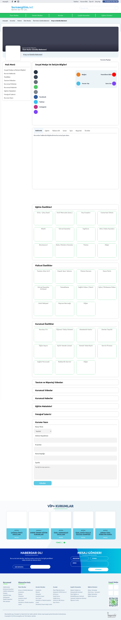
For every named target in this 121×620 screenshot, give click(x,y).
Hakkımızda (6, 587)
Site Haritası (6, 601)
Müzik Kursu (56, 598)
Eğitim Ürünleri (107, 15)
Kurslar (60, 15)
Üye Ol (91, 1)
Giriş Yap (97, 1)
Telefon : (76, 1)
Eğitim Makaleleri (10, 91)
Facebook (12, 1)
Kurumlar (12, 21)
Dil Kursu (55, 594)
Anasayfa (5, 1)
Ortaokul (21, 596)
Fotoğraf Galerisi (9, 94)
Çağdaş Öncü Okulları (16, 533)
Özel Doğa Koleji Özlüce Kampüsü (83, 533)
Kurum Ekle (84, 1)
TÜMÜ (58, 542)
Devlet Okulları (37, 15)
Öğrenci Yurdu (74, 600)
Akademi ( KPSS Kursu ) (59, 592)
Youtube (21, 1)
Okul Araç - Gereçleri (94, 592)
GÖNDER (98, 569)
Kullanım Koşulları (8, 589)
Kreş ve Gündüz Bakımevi (59, 21)
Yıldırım (19, 21)
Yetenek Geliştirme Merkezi (78, 598)
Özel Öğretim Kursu (59, 590)
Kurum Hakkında (9, 73)
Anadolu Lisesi (22, 598)
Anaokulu (21, 592)
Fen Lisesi (21, 600)
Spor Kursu (56, 602)
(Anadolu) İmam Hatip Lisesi (44, 604)
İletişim (5, 593)
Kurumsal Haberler (10, 87)
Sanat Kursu (56, 596)
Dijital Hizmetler (92, 594)
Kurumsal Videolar (10, 84)
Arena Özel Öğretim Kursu (105, 533)
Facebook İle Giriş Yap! (110, 1)
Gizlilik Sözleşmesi (8, 591)
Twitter (15, 1)
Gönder (42, 483)
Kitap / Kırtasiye (92, 590)
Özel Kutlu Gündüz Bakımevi (41, 21)
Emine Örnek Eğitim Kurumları (39, 533)
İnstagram (18, 1)
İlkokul (20, 594)
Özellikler (7, 77)
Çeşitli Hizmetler (84, 15)
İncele (17, 537)
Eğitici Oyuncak (92, 596)
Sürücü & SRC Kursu (58, 600)
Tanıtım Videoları (10, 80)
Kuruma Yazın (8, 98)
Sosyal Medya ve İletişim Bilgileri (15, 70)
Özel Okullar (14, 15)
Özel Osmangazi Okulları (61, 533)
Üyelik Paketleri (7, 599)
